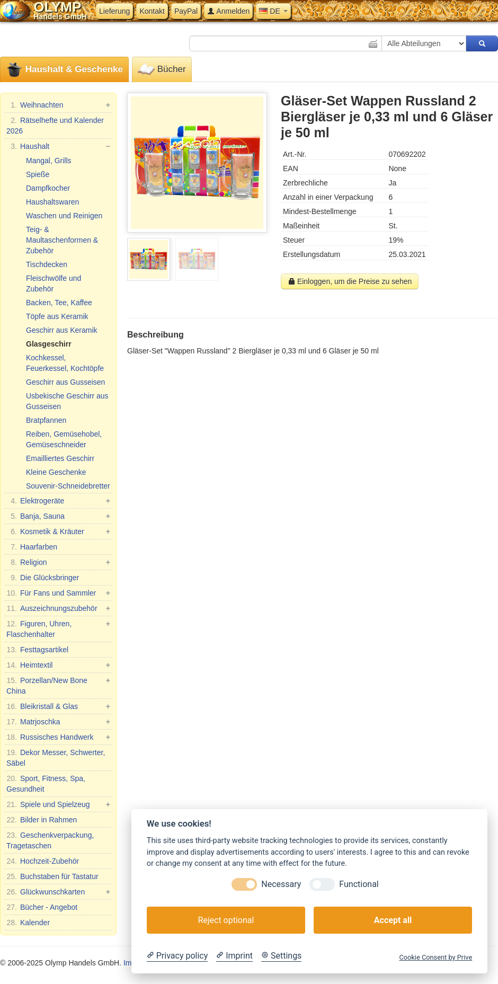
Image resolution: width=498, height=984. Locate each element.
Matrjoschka (58, 721)
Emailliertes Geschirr (60, 458)
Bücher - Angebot (41, 907)
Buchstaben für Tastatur (52, 876)
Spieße (37, 174)
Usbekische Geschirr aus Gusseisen (67, 401)
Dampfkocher (48, 188)
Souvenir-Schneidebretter (68, 486)
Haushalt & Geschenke (64, 70)
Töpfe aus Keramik (57, 316)
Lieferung (114, 11)
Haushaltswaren (52, 202)
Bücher (162, 70)
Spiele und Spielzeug (58, 804)
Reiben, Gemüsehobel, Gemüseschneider (64, 439)
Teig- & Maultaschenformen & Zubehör (62, 240)
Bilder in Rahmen (41, 819)
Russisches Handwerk (58, 737)
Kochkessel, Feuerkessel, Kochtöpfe (65, 363)
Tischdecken (46, 264)
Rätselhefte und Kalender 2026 (55, 125)
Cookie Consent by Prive (435, 957)
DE (273, 11)
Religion (58, 562)
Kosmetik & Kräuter (58, 531)
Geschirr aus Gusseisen (65, 382)
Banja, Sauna (58, 516)
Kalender (28, 922)
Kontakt (151, 11)
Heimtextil (58, 665)
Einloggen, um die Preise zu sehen (350, 281)
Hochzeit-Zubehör (42, 861)
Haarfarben (31, 547)
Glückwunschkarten (58, 892)
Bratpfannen (46, 420)
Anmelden (228, 11)
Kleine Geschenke (56, 472)
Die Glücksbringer (42, 577)
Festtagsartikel (37, 649)
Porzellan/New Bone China (58, 685)
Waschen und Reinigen (64, 215)
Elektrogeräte (58, 500)
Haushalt (58, 146)
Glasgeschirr (49, 344)
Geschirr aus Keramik (61, 330)
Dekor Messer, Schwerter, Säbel (55, 757)
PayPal (186, 11)
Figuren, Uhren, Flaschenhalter (58, 628)
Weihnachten (58, 105)
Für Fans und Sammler (58, 593)
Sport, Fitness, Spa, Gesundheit (45, 783)
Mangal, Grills (49, 160)
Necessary (281, 884)
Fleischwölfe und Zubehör (53, 283)
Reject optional (226, 920)
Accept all (393, 920)
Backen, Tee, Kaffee (59, 302)
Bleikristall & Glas (58, 706)
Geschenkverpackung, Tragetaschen (50, 840)
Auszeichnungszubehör (58, 608)
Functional (358, 884)
